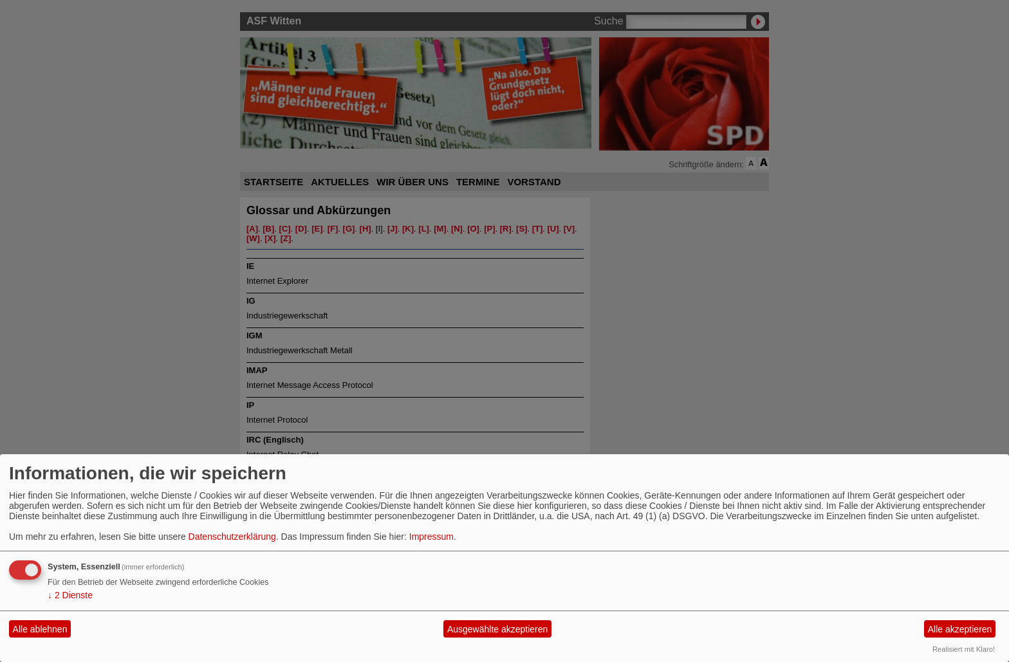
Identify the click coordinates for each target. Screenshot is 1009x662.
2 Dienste (70, 595)
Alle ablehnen (40, 629)
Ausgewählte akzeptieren (497, 629)
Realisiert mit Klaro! (963, 649)
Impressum (431, 536)
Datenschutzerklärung (232, 536)
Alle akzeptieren (960, 629)
